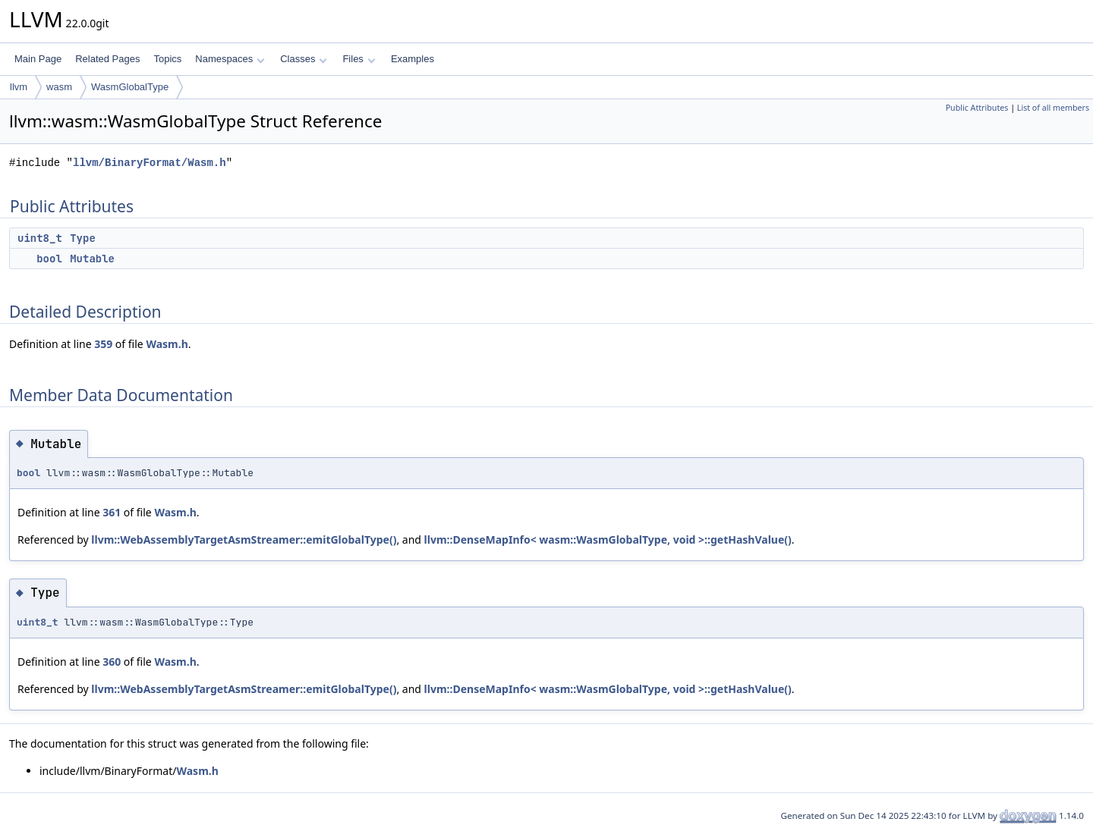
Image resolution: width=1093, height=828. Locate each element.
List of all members (1053, 107)
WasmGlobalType (130, 87)
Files (358, 58)
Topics (167, 58)
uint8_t (39, 238)
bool (49, 258)
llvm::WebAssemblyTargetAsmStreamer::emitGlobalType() (243, 539)
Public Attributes (977, 107)
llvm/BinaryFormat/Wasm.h (149, 162)
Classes (303, 58)
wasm (59, 87)
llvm (18, 87)
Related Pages (107, 58)
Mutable (92, 258)
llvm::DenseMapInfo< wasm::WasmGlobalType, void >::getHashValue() (608, 539)
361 (111, 512)
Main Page (37, 58)
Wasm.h (166, 344)
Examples (412, 58)
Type (83, 238)
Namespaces (229, 58)
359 (103, 344)
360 (111, 661)
